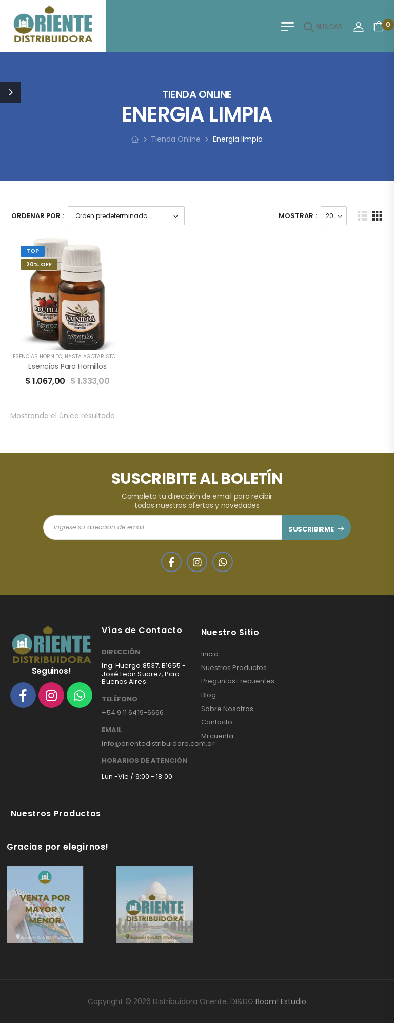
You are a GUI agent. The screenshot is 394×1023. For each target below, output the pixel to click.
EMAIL (112, 730)
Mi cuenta (217, 736)
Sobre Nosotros (227, 709)
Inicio (210, 654)
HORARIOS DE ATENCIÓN (144, 761)
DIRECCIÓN (121, 652)
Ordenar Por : (37, 216)
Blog (208, 695)
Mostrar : (298, 216)
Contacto (216, 722)
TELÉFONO (119, 699)
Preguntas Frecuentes (237, 681)
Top (32, 251)
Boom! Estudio (280, 1001)
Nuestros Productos (234, 668)
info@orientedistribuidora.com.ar (158, 744)
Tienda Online (176, 139)
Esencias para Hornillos (67, 366)
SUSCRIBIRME (310, 529)
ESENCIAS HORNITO (37, 356)
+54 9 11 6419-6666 (133, 712)
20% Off (39, 264)
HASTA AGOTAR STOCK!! (95, 356)
